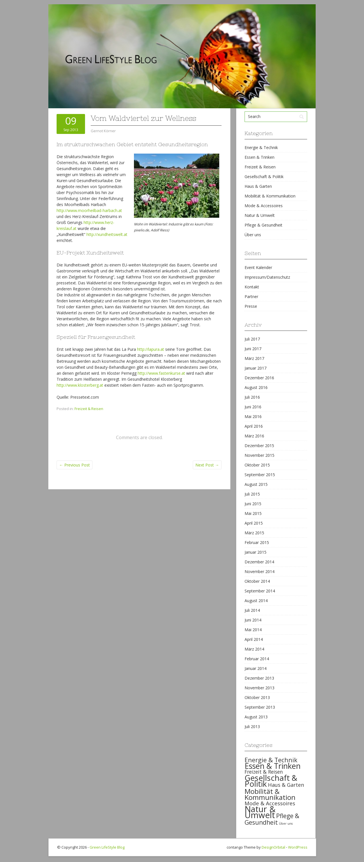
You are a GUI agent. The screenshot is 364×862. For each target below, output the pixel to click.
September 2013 (260, 707)
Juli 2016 (252, 397)
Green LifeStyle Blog (107, 847)
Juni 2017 (253, 348)
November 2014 (259, 571)
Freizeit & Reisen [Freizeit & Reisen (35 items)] (264, 771)
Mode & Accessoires (264, 205)
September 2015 (260, 474)
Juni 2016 (253, 406)
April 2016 (254, 426)
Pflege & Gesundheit (263, 225)
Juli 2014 (252, 610)
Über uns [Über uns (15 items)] (286, 824)
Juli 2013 (252, 726)
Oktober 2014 (257, 581)
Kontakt (252, 287)
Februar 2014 (257, 658)
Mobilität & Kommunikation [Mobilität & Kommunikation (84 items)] (270, 794)
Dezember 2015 (259, 445)
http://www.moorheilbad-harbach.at (89, 210)
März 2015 (254, 532)
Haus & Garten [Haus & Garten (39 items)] (286, 784)
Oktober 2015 (257, 465)
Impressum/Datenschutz (267, 277)
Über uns (253, 234)
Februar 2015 (257, 542)
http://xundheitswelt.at (106, 234)
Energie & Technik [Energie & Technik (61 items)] (271, 760)
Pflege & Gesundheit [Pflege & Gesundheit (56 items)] (272, 819)
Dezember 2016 (259, 377)
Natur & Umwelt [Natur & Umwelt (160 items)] (260, 812)
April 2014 (254, 639)
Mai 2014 (253, 629)
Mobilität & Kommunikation (270, 196)
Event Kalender (258, 267)
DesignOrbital (273, 847)
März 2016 (254, 436)
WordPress (297, 847)
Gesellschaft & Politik (264, 176)
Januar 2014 (255, 668)
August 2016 (256, 387)
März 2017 (254, 358)
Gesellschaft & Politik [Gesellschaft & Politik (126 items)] (271, 781)
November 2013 (259, 687)
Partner (251, 296)
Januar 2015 (255, 552)
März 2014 (254, 649)
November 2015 (259, 455)
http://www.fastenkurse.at (161, 373)
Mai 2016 (253, 416)
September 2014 (260, 591)
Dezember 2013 (259, 678)
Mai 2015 (253, 513)
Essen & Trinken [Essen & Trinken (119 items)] (273, 766)
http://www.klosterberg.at (80, 385)
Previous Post (74, 465)
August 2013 (256, 717)
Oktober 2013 (257, 697)
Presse (251, 306)
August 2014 (256, 600)
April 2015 (254, 523)
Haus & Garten (258, 186)
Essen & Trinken (259, 157)
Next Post (207, 465)
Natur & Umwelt (260, 215)
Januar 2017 (255, 368)
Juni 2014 (253, 620)
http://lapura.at (150, 349)
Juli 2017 (252, 339)
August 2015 (256, 484)
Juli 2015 (252, 494)
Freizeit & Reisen (89, 408)
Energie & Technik (261, 147)
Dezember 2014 (259, 562)
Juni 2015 (253, 503)
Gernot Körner (103, 130)
